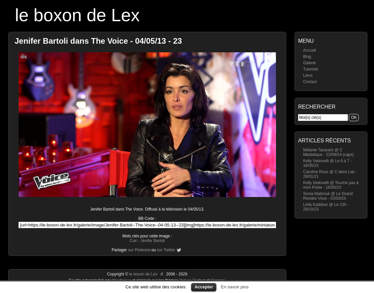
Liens (308, 75)
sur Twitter (166, 250)
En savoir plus (235, 286)
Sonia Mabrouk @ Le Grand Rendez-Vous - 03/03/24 (328, 196)
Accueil (309, 50)
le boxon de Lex (77, 15)
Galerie (309, 63)
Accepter (203, 286)
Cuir (133, 240)
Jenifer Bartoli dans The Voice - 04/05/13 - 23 (98, 40)
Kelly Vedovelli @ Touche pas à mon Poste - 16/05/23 (330, 185)
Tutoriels (310, 69)
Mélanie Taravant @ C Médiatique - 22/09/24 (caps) (328, 152)
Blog (307, 56)
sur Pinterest (139, 250)
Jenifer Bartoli (152, 240)
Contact (310, 81)
